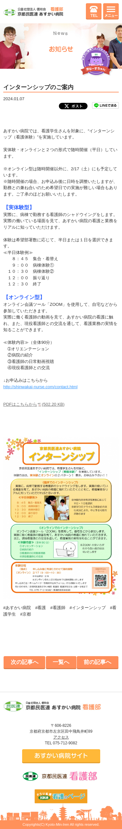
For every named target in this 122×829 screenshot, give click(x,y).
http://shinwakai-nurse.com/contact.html (40, 386)
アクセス (61, 737)
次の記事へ (24, 662)
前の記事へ (97, 662)
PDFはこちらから (33, 404)
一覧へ (61, 662)
